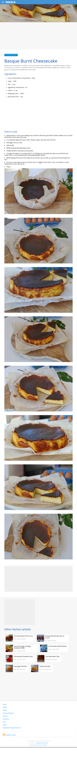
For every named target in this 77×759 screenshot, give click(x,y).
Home (5, 704)
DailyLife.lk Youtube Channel (12, 728)
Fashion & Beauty (8, 713)
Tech (4, 722)
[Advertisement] (38, 35)
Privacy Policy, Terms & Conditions (38, 745)
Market (5, 707)
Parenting (6, 719)
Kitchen (5, 716)
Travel (5, 725)
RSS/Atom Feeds (9, 735)
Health (5, 710)
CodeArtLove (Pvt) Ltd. (42, 743)
